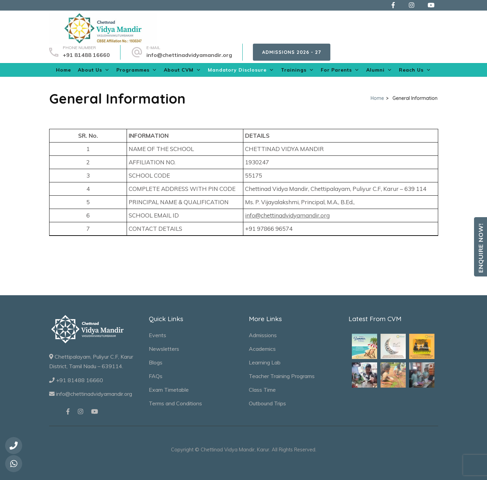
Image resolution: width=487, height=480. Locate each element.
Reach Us (411, 70)
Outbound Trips (267, 403)
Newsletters (164, 348)
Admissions (263, 335)
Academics (262, 348)
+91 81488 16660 (86, 54)
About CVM (179, 70)
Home (63, 70)
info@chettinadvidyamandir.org (189, 54)
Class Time (262, 389)
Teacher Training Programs (282, 376)
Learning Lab (265, 362)
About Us (90, 70)
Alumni (375, 70)
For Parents (336, 70)
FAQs (155, 376)
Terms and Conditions (175, 403)
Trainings (293, 70)
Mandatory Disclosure (237, 70)
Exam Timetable (169, 389)
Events (157, 335)
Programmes (132, 70)
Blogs (155, 362)
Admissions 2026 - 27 (291, 52)
